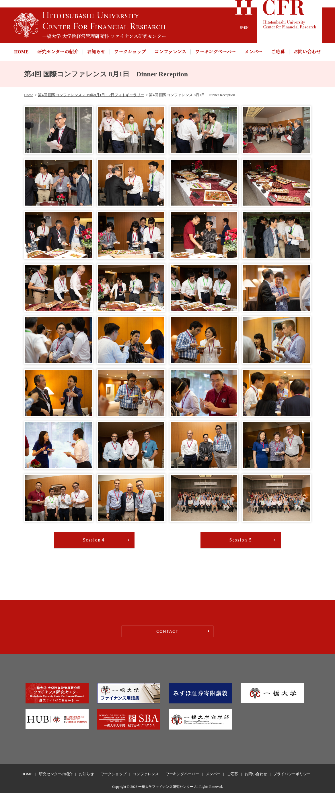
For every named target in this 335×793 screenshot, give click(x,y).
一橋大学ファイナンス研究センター (165, 787)
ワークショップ (130, 51)
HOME (21, 51)
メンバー (253, 51)
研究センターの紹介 (57, 51)
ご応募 (278, 51)
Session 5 (240, 539)
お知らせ (96, 51)
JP (241, 27)
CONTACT (167, 631)
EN (246, 27)
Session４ (94, 539)
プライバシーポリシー (292, 774)
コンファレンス (170, 51)
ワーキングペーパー (215, 51)
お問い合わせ (307, 51)
